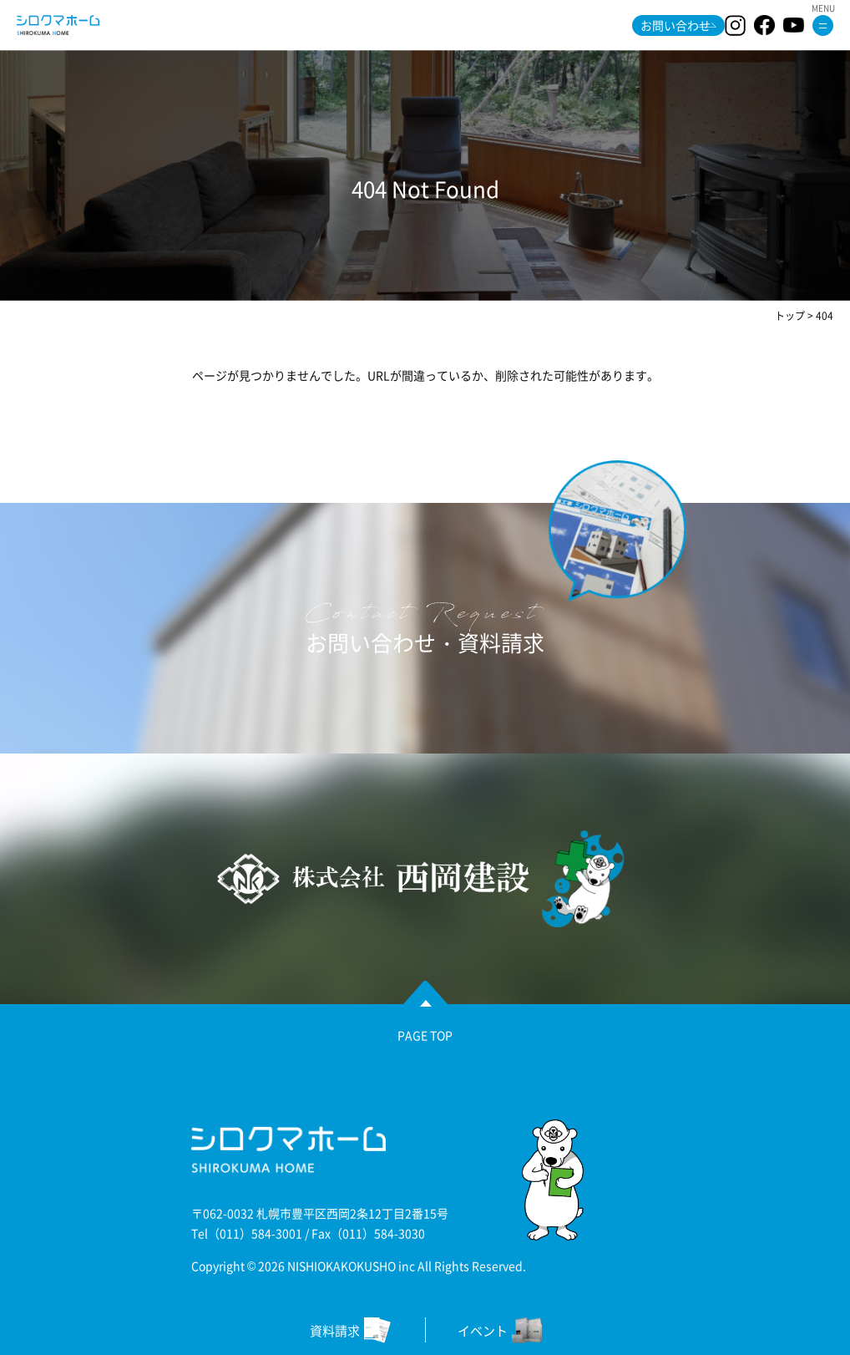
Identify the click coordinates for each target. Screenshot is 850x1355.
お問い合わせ (675, 25)
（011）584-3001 (255, 1233)
